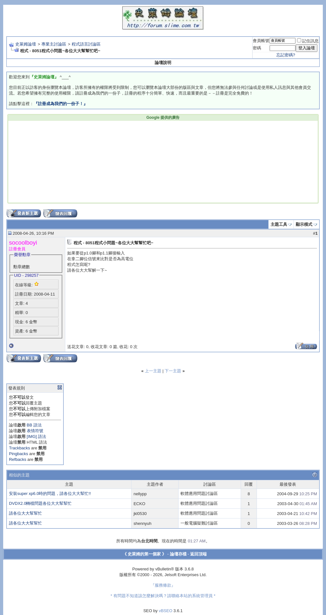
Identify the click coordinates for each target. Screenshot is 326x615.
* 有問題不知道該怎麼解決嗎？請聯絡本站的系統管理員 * (162, 595)
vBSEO (166, 610)
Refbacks (17, 459)
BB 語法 (34, 425)
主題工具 (279, 224)
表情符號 (35, 430)
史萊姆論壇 (25, 44)
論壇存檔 (178, 554)
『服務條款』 (163, 585)
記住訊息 (308, 41)
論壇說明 (163, 62)
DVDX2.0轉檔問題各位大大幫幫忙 (40, 503)
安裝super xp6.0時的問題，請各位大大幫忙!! (50, 493)
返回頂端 (198, 554)
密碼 (257, 48)
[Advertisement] (66, 161)
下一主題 (173, 370)
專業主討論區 (53, 44)
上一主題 (153, 370)
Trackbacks (19, 448)
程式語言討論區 (86, 44)
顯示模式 (304, 224)
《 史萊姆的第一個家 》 (144, 554)
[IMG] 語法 (36, 436)
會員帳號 (261, 40)
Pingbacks (18, 453)
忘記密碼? (285, 55)
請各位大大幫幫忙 (25, 513)
